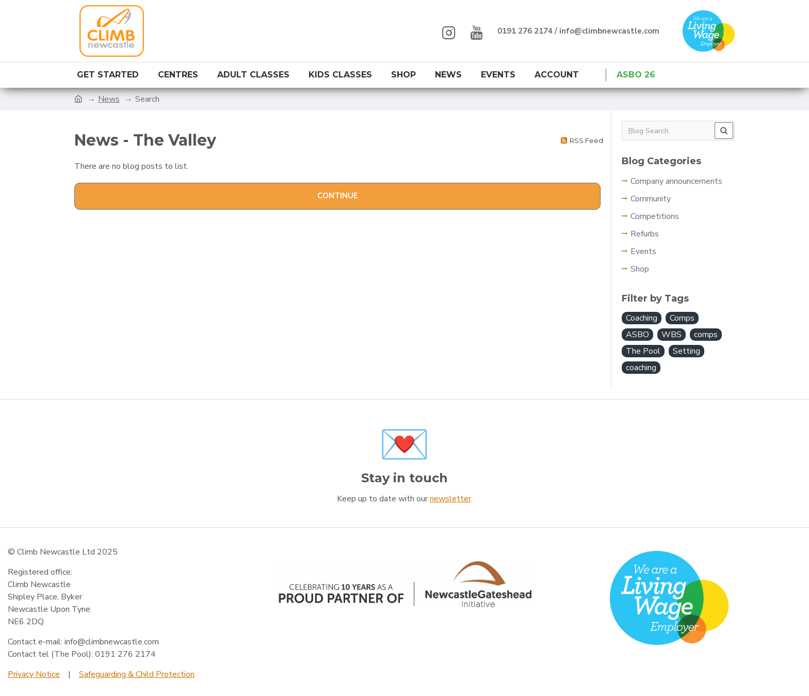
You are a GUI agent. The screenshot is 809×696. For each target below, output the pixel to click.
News (109, 99)
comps (706, 334)
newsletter (450, 498)
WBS (671, 334)
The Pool (643, 351)
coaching (641, 367)
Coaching (641, 318)
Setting (686, 351)
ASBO (637, 334)
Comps (682, 318)
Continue (337, 196)
